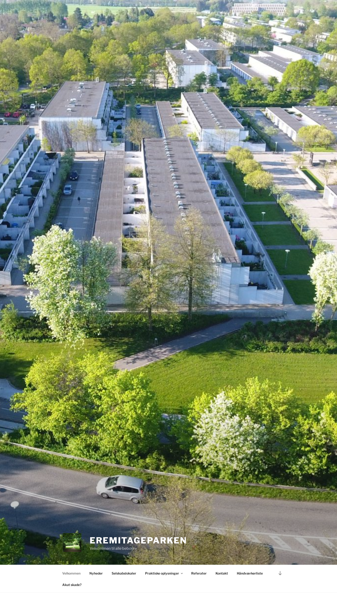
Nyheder (96, 573)
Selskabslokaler (124, 573)
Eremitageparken (138, 540)
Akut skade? (71, 585)
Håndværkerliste (250, 573)
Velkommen (71, 573)
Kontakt (222, 573)
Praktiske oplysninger (164, 573)
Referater (199, 573)
